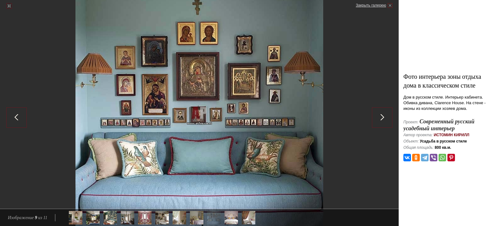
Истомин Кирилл (451, 135)
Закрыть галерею (371, 5)
